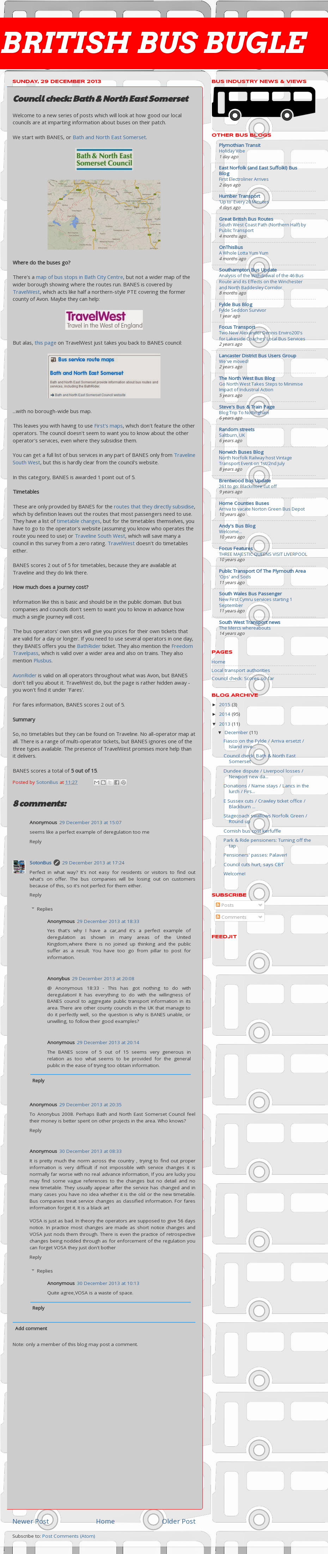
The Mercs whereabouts (245, 628)
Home (105, 1521)
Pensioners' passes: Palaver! (255, 855)
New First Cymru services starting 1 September (255, 602)
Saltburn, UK (232, 435)
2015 (225, 704)
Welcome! (234, 873)
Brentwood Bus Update (245, 480)
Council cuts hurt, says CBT (254, 864)
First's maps (108, 425)
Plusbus (42, 660)
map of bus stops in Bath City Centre (79, 276)
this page (45, 342)
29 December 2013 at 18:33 (108, 921)
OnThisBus (231, 247)
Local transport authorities (241, 670)
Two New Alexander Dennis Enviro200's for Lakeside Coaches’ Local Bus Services (262, 335)
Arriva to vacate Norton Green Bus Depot (262, 509)
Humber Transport (239, 196)
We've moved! (234, 361)
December (237, 732)
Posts (225, 905)
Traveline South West (100, 535)
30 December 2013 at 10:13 (108, 1283)
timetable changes (78, 520)
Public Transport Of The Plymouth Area (262, 571)
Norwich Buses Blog (241, 452)
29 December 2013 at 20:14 (108, 1042)
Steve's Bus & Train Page (247, 407)
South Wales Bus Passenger (250, 593)
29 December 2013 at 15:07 (90, 822)
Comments (231, 917)
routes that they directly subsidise (154, 506)
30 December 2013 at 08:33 (90, 1151)
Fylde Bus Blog (235, 304)
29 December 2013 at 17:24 (93, 862)
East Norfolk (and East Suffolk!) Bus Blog (258, 171)
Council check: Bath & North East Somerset (260, 758)
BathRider (89, 645)
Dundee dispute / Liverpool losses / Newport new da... (263, 774)
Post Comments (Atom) (68, 1536)
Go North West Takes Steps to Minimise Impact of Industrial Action (261, 387)
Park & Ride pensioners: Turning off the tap (267, 843)
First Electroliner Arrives (244, 179)
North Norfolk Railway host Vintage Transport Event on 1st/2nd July (255, 460)
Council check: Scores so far (243, 678)
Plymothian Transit (239, 145)
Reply (36, 841)
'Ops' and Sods (235, 576)
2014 (225, 714)
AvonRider (25, 675)
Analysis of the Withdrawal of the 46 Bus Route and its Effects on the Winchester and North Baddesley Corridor (261, 281)
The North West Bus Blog (247, 378)
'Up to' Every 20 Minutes (244, 201)
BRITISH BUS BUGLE (152, 43)
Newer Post (30, 1521)
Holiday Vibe (232, 151)
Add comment (31, 1328)
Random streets (237, 429)
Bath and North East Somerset (109, 137)
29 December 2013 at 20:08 (103, 978)
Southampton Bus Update (248, 270)
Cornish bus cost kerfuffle (252, 831)
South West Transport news (249, 622)
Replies (45, 909)
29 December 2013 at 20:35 (90, 1104)
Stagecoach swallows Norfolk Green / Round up (265, 818)
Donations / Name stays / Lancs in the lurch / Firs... (266, 788)
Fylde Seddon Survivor (242, 310)
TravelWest (26, 291)
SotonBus (40, 862)
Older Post (179, 1521)
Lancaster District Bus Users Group (257, 355)
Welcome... (230, 531)
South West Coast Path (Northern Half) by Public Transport (262, 227)
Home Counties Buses (244, 503)
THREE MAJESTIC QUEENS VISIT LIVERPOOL (263, 554)
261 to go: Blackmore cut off (248, 486)
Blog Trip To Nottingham (244, 412)
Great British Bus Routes (246, 219)
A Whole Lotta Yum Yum (243, 253)
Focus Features (236, 548)
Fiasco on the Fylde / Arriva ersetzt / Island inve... (264, 744)
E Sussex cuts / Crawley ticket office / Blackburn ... (264, 804)
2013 (225, 724)
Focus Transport (237, 327)
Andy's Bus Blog (237, 526)
